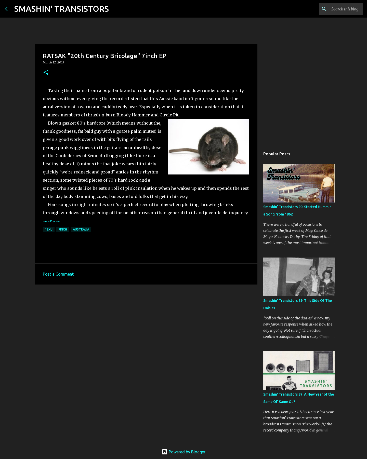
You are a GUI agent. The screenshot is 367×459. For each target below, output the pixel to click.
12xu (49, 229)
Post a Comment (58, 274)
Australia (81, 229)
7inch (62, 229)
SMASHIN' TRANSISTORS (61, 8)
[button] (46, 72)
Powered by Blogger (183, 452)
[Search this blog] (336, 9)
